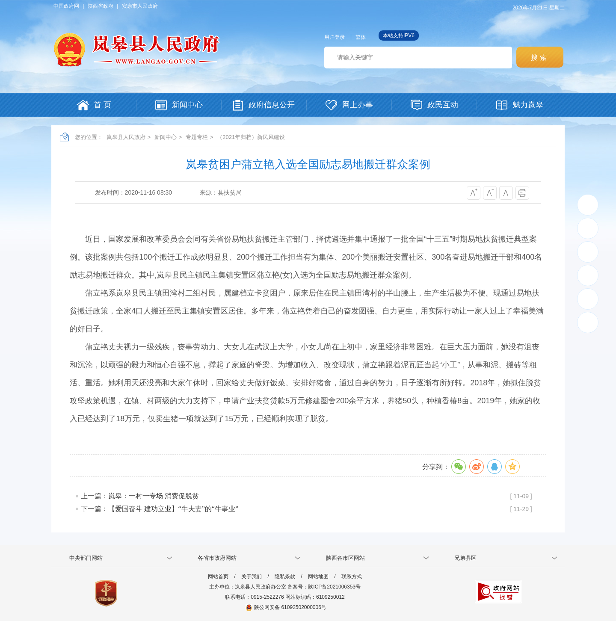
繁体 (360, 37)
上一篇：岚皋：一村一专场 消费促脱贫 (140, 496)
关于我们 (251, 577)
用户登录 (334, 37)
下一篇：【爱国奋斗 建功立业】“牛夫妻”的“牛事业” (159, 508)
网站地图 (318, 577)
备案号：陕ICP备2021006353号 (324, 587)
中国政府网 (66, 6)
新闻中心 (165, 137)
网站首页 (218, 577)
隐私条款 (285, 577)
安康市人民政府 (140, 6)
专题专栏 (197, 137)
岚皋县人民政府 (126, 137)
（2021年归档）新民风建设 (251, 137)
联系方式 (351, 577)
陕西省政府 (100, 6)
